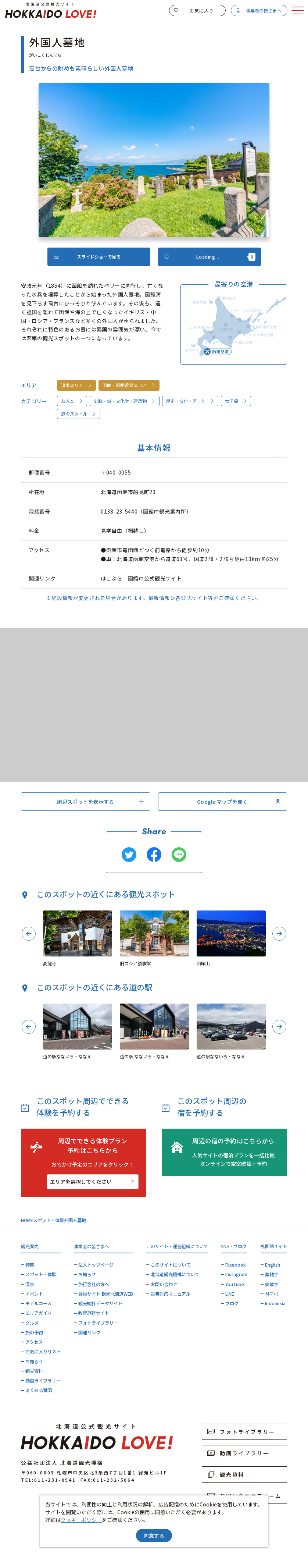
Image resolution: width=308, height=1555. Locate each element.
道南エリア (76, 385)
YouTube (234, 1284)
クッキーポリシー (81, 1519)
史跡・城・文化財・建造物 (125, 401)
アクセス (34, 1342)
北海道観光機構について (175, 1274)
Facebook (235, 1264)
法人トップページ (96, 1264)
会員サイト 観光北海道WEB (105, 1293)
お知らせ (34, 1361)
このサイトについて (170, 1264)
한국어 (271, 1293)
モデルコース (38, 1303)
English (272, 1264)
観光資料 (34, 1371)
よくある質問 (38, 1390)
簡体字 (271, 1284)
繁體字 (271, 1274)
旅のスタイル (79, 414)
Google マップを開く (238, 801)
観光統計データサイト (100, 1303)
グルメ (32, 1322)
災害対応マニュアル (170, 1293)
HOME (27, 1220)
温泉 (29, 1284)
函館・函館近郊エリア (129, 385)
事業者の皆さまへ (258, 10)
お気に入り (194, 10)
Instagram (236, 1274)
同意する (154, 1535)
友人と (72, 401)
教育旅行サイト (93, 1313)
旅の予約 (34, 1332)
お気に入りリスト (43, 1351)
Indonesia (275, 1303)
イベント (34, 1293)
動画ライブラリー (43, 1380)
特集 (29, 1264)
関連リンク (89, 1332)
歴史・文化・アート (190, 401)
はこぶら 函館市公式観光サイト (141, 578)
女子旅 (236, 401)
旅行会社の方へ (93, 1284)
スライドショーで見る (87, 256)
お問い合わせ (164, 1284)
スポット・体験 (48, 1220)
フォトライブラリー (98, 1322)
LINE (229, 1293)
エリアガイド (38, 1313)
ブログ (232, 1303)
